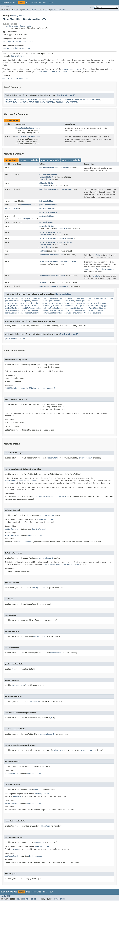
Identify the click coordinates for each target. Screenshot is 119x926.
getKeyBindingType (14, 306)
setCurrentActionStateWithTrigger (55, 242)
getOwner (55, 306)
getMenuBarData (32, 306)
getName (45, 306)
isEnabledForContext (58, 308)
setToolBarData (32, 313)
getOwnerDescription (15, 338)
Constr (25, 10)
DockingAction (17, 56)
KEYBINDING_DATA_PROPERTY (87, 100)
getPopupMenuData (69, 306)
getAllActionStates (48, 205)
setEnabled (80, 310)
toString (97, 313)
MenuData (58, 255)
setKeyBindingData (14, 313)
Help (51, 3)
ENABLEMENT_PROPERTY (38, 100)
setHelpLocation (95, 310)
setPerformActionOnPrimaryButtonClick (57, 262)
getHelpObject (83, 301)
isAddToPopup (28, 308)
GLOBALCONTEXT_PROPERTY (61, 100)
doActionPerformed (47, 189)
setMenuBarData (46, 255)
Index (45, 3)
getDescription (39, 301)
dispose (68, 298)
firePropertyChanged (103, 298)
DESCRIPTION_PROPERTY (15, 100)
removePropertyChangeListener (41, 310)
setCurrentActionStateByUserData (55, 239)
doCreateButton (46, 201)
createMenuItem (55, 298)
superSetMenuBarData (48, 286)
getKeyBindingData (99, 303)
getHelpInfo (68, 301)
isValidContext (77, 308)
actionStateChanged (48, 174)
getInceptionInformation (61, 303)
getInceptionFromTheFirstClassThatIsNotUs (26, 303)
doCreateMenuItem (82, 298)
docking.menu (17, 16)
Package (13, 3)
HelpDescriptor (26, 41)
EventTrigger (45, 179)
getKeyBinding (82, 303)
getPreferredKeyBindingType (93, 306)
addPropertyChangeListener (18, 298)
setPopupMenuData (47, 276)
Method (33, 10)
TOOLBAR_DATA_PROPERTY (67, 102)
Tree (28, 3)
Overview (5, 3)
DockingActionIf (10, 41)
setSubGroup (44, 282)
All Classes (6, 7)
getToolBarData (12, 308)
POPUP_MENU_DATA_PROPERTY (41, 102)
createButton (39, 298)
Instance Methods (29, 160)
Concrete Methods (71, 160)
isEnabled (41, 308)
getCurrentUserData (48, 212)
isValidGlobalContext (97, 308)
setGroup (43, 251)
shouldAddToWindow (82, 313)
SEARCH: (90, 7)
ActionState (45, 177)
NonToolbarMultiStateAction (16, 48)
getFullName (54, 301)
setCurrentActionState (49, 232)
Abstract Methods (50, 160)
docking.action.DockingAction (19, 26)
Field (18, 10)
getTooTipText (45, 222)
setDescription (65, 310)
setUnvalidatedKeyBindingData (56, 313)
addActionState (46, 183)
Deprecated (36, 3)
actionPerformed (46, 168)
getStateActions (46, 216)
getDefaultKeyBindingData (17, 301)
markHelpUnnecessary (15, 310)
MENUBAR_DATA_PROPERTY (16, 102)
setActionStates (46, 226)
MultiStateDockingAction (28, 128)
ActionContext (62, 168)
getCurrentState (46, 209)
